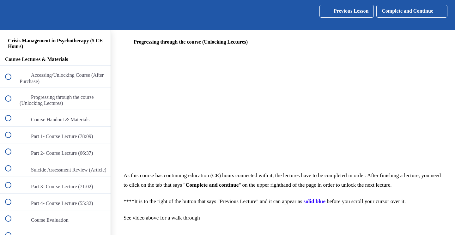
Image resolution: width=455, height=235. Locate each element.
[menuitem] (55, 15)
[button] (11, 15)
